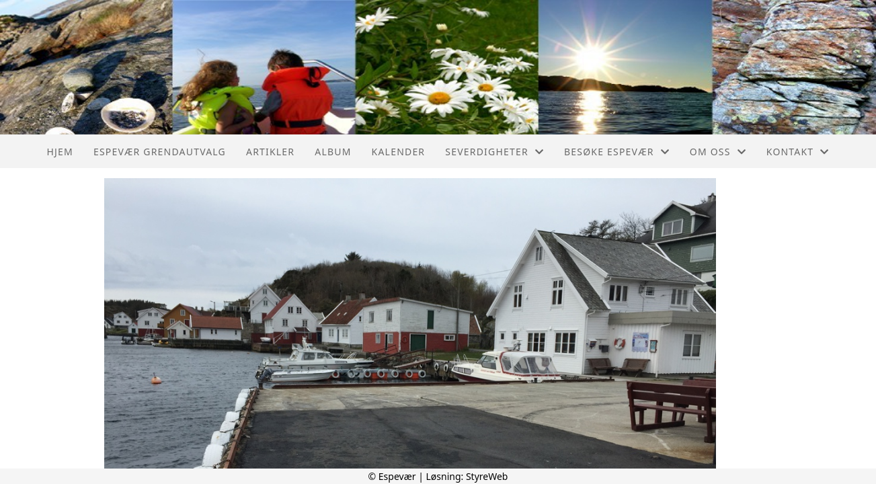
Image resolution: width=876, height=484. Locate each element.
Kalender (399, 151)
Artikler (270, 151)
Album (333, 151)
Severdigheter (494, 151)
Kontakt (798, 151)
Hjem (59, 151)
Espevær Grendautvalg (159, 151)
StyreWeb (487, 476)
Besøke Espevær (617, 151)
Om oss (718, 151)
